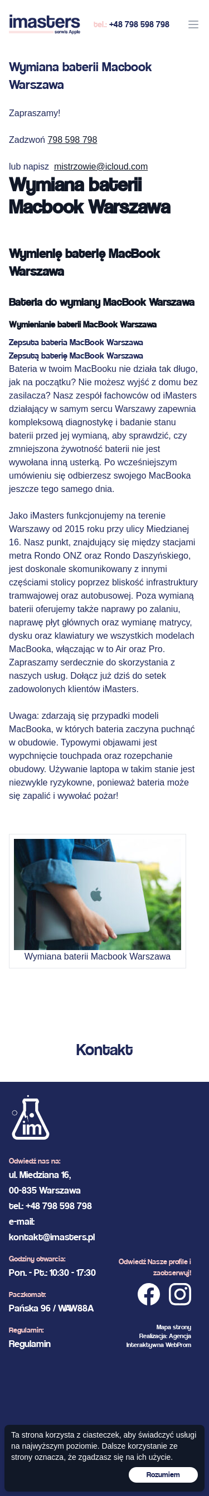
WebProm (178, 1345)
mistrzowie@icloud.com (101, 166)
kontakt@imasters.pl (52, 1236)
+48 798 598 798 (139, 24)
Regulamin (30, 1343)
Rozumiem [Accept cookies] (163, 1474)
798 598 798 (72, 140)
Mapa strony (174, 1327)
